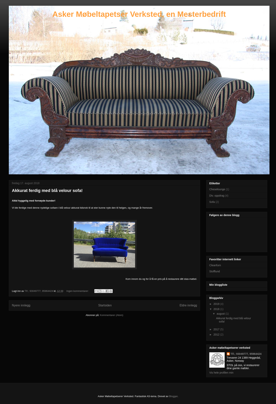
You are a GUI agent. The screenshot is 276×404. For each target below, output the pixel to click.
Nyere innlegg (21, 305)
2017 (217, 329)
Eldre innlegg (188, 305)
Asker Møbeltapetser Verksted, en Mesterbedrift (139, 14)
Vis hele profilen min (221, 372)
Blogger (173, 396)
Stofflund (214, 271)
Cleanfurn (215, 265)
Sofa (212, 201)
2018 (217, 309)
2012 (217, 334)
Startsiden (105, 305)
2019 (217, 303)
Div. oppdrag (216, 195)
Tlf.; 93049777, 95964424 (246, 353)
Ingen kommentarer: (78, 291)
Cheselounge (217, 189)
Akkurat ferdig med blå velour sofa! (47, 190)
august (221, 313)
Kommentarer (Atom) (111, 315)
